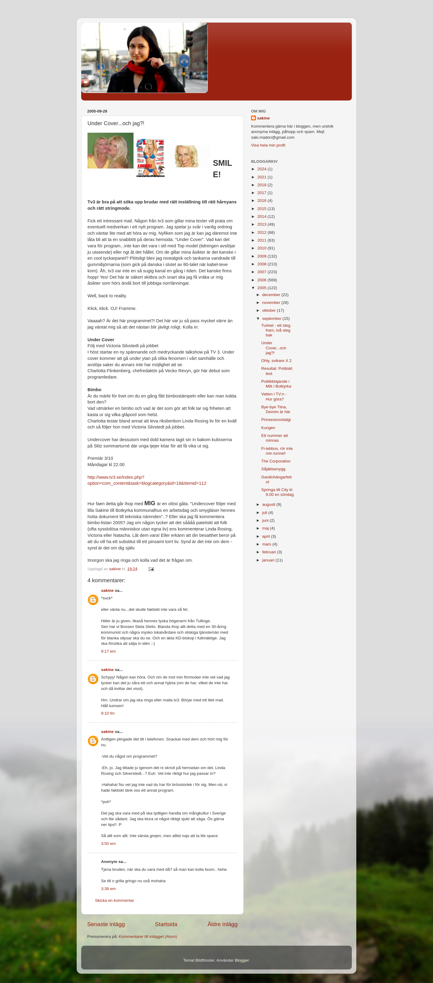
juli (265, 512)
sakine (107, 590)
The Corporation (276, 461)
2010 (262, 248)
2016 (262, 200)
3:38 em (108, 888)
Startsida (166, 924)
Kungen (268, 427)
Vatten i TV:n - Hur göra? (274, 396)
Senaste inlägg (106, 924)
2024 (262, 169)
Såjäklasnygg (273, 469)
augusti (269, 504)
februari (269, 552)
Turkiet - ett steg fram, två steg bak (275, 330)
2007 (262, 272)
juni (266, 520)
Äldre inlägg (222, 924)
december (271, 294)
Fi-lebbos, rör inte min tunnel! (277, 451)
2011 (262, 240)
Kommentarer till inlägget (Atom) (148, 936)
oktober (269, 310)
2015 (262, 208)
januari (268, 560)
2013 (262, 224)
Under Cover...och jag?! (273, 348)
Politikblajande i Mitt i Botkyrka (276, 383)
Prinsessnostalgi (276, 419)
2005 (262, 288)
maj (266, 528)
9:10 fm (108, 713)
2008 (262, 264)
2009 (262, 256)
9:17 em (108, 651)
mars (267, 544)
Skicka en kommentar (114, 900)
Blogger (242, 960)
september (272, 318)
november (271, 302)
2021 (262, 177)
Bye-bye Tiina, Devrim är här (275, 409)
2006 (262, 280)
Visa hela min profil (268, 145)
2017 (262, 192)
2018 (262, 185)
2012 (262, 232)
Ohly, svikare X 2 (276, 360)
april (266, 536)
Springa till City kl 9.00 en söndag (277, 492)
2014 (262, 216)
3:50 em (108, 843)
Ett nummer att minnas (274, 438)
